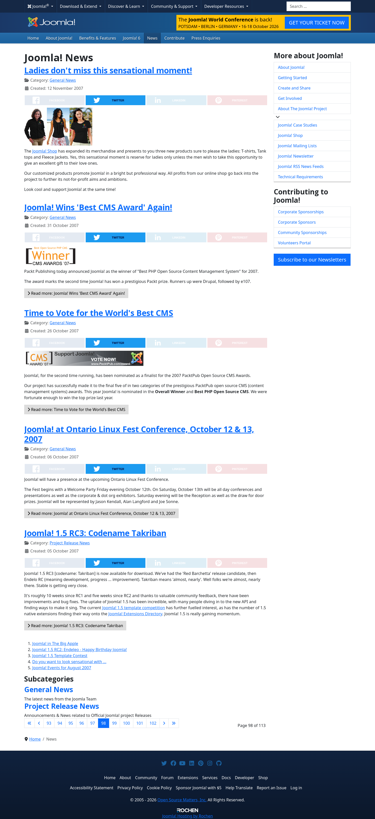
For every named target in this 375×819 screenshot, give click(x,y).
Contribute (174, 38)
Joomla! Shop (44, 151)
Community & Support (172, 6)
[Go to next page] (164, 723)
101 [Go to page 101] (139, 723)
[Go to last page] (173, 723)
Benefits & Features (97, 38)
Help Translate (239, 788)
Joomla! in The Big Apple (55, 643)
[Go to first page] (29, 723)
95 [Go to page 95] (71, 723)
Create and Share (294, 88)
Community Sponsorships (302, 232)
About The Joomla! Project (302, 108)
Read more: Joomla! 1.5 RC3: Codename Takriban (75, 625)
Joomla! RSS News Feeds (301, 166)
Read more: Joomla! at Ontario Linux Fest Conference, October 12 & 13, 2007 (101, 513)
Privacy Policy (130, 788)
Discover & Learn (124, 6)
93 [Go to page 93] (49, 723)
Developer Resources (224, 6)
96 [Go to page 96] (81, 723)
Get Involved (290, 98)
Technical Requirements (300, 177)
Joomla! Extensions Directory (135, 614)
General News (63, 80)
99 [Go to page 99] (114, 723)
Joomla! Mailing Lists (297, 146)
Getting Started (292, 77)
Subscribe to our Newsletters (312, 259)
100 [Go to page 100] (126, 723)
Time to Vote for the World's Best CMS (98, 312)
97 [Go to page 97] (92, 723)
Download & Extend (79, 6)
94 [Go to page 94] (59, 723)
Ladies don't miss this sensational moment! (108, 70)
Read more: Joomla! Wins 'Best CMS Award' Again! (76, 293)
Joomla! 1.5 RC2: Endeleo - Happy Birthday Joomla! (79, 649)
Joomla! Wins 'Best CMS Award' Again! (98, 207)
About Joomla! (59, 38)
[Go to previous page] (39, 723)
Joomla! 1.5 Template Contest (59, 655)
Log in (296, 788)
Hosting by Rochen (187, 816)
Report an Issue (272, 788)
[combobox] (319, 6)
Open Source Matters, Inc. (182, 800)
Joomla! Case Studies (297, 125)
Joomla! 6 (131, 38)
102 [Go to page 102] (152, 723)
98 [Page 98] (103, 723)
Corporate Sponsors (297, 222)
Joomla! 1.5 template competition (133, 607)
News (152, 38)
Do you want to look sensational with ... (69, 661)
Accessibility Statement (91, 788)
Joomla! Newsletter (296, 156)
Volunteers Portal (294, 243)
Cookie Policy (159, 788)
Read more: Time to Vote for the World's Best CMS (76, 409)
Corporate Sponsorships (301, 212)
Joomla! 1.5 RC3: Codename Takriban (95, 533)
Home (33, 38)
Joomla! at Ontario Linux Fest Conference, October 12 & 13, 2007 (139, 434)
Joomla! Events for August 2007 (61, 667)
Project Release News (70, 543)
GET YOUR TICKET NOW (317, 22)
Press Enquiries (206, 38)
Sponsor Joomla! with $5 (199, 788)
